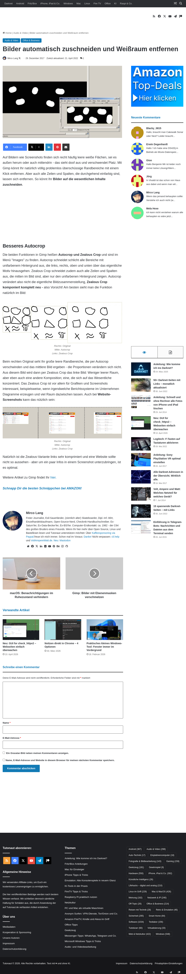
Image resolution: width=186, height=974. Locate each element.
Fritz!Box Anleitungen (76, 864)
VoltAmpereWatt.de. (42, 540)
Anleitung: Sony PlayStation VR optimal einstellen (167, 460)
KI (115, 3)
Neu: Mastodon (62, 540)
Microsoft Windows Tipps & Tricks (83, 941)
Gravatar (15, 753)
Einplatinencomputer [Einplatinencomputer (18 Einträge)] (162, 855)
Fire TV (97, 3)
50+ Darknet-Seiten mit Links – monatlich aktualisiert (166, 385)
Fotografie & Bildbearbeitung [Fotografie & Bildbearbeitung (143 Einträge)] (145, 861)
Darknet (8, 3)
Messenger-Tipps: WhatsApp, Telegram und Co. (90, 936)
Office (108, 3)
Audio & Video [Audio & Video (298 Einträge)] (156, 849)
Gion (149, 160)
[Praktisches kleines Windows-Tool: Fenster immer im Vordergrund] (105, 629)
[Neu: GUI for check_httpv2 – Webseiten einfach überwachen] (21, 629)
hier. (53, 478)
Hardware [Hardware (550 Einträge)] (136, 874)
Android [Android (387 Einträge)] (135, 849)
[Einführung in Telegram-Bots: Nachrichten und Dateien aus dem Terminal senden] (141, 528)
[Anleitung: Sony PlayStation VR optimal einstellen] (141, 461)
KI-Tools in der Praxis (76, 886)
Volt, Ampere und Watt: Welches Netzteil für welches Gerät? (167, 494)
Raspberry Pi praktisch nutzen (81, 897)
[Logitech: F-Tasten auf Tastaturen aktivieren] (141, 445)
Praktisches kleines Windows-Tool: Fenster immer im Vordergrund (104, 647)
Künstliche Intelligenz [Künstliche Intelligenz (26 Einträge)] (141, 880)
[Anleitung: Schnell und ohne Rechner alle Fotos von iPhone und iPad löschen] (141, 403)
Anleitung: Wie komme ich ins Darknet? (86, 858)
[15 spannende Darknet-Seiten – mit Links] (141, 512)
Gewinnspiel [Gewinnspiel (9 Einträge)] (156, 867)
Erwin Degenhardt (157, 144)
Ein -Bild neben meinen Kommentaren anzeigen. (37, 753)
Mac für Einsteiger (74, 869)
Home (7, 33)
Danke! (88, 536)
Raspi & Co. (126, 3)
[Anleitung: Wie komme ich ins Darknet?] (141, 370)
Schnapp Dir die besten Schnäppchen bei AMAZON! (42, 488)
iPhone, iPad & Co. (50, 3)
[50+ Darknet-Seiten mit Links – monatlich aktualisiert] (141, 386)
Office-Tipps (71, 925)
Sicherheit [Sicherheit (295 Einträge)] (136, 916)
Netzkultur (70, 902)
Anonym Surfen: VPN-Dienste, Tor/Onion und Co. (91, 913)
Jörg (149, 176)
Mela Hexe (152, 208)
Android (20, 3)
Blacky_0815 (153, 128)
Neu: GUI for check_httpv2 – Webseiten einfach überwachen (19, 647)
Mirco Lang (14, 58)
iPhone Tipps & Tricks (76, 875)
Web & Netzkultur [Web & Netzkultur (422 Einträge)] (140, 934)
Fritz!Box (32, 3)
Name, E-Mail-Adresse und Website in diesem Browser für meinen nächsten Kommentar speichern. (60, 760)
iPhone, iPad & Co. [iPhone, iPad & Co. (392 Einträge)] (160, 874)
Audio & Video (20, 33)
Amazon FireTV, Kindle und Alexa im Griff (87, 919)
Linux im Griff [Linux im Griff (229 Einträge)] (138, 892)
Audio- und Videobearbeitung (80, 947)
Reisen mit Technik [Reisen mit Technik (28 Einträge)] (140, 910)
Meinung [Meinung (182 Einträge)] (135, 898)
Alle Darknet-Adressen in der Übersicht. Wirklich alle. (168, 477)
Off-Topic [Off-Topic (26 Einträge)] (135, 904)
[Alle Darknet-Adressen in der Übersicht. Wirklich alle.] (141, 478)
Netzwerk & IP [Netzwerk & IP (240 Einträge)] (156, 898)
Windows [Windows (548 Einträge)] (163, 934)
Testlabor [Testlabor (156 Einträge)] (156, 922)
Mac (78, 3)
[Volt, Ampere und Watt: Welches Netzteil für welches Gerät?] (141, 495)
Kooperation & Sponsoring (17, 932)
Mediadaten (9, 927)
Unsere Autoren (11, 938)
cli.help (115, 536)
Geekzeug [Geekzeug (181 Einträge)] (136, 867)
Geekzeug (70, 930)
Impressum (9, 943)
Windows (68, 3)
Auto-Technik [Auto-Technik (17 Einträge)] (137, 855)
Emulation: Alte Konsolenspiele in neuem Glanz (90, 880)
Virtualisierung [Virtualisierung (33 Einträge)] (157, 928)
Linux (87, 3)
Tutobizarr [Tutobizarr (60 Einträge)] (136, 928)
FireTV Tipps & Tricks (76, 891)
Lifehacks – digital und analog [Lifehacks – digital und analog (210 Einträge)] (145, 886)
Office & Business (31, 40)
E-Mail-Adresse (12, 738)
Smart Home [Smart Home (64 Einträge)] (157, 916)
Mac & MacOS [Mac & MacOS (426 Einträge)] (161, 892)
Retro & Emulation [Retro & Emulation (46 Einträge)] (167, 910)
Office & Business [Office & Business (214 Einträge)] (157, 904)
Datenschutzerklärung (14, 949)
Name (7, 723)
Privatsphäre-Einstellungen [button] (168, 963)
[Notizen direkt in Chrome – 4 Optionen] (63, 629)
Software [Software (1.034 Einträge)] (136, 922)
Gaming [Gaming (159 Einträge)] (172, 861)
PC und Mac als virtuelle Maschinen (84, 908)
